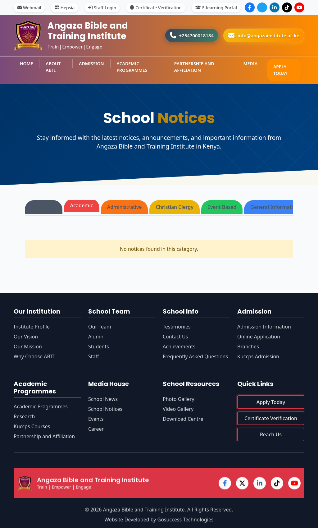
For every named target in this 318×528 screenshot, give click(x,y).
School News (103, 400)
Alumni (96, 336)
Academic (81, 205)
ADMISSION (91, 64)
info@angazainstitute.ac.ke (268, 35)
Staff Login (102, 8)
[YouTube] (299, 7)
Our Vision (26, 336)
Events (95, 419)
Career (96, 429)
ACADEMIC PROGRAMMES (132, 67)
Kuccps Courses (32, 426)
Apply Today (271, 405)
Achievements (179, 346)
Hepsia (65, 8)
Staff (93, 356)
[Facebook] (250, 7)
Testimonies (177, 326)
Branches (248, 346)
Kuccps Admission (258, 356)
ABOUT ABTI (53, 67)
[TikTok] (287, 7)
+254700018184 (196, 35)
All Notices (43, 207)
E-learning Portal (216, 8)
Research (24, 416)
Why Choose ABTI (34, 356)
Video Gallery (178, 410)
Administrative (124, 207)
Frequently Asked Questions (195, 356)
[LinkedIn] (274, 7)
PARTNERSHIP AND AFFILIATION (194, 67)
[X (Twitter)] (262, 7)
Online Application (258, 336)
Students (98, 346)
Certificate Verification (156, 8)
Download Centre (183, 420)
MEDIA (250, 64)
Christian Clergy (174, 207)
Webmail (29, 8)
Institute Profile (32, 326)
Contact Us (175, 336)
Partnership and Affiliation (44, 436)
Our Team (99, 326)
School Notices (105, 409)
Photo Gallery (178, 400)
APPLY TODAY (280, 70)
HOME (26, 64)
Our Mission (28, 346)
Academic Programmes (41, 406)
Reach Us (271, 437)
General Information (274, 207)
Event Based (221, 207)
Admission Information (264, 326)
